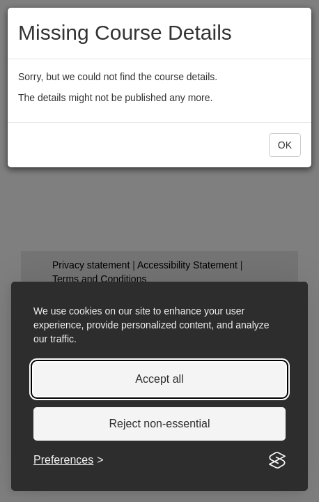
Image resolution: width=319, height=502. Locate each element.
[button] (285, 145)
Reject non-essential (159, 423)
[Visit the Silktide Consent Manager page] (277, 460)
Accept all (159, 379)
